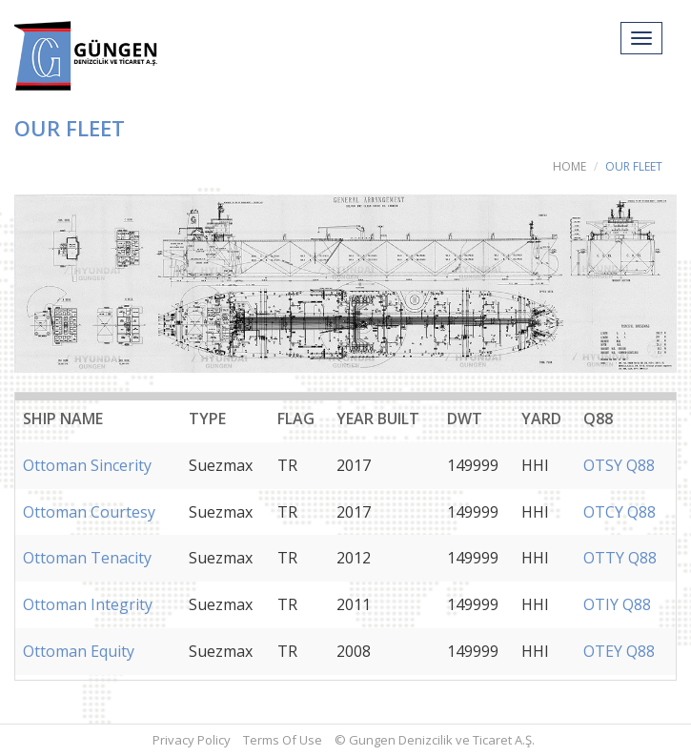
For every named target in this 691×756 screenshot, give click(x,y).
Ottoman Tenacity (87, 557)
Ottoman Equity (78, 651)
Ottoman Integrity (87, 604)
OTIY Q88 (617, 604)
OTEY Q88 (619, 651)
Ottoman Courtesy (89, 511)
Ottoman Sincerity (87, 465)
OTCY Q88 (619, 511)
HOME (569, 166)
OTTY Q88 (620, 557)
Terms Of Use (282, 739)
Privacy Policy (191, 739)
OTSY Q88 (619, 465)
